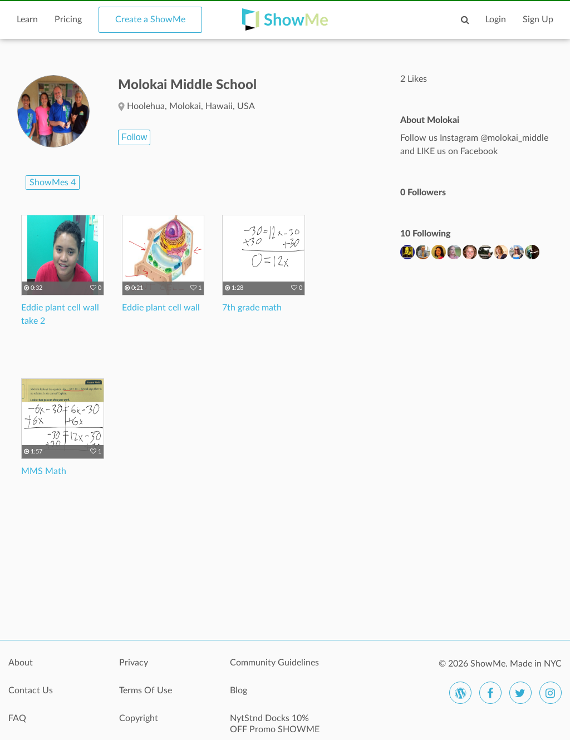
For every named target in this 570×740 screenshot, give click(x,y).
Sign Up (538, 19)
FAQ (17, 718)
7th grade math (252, 307)
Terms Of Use (145, 690)
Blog (238, 690)
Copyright (138, 718)
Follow (134, 137)
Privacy (133, 662)
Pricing (68, 19)
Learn (27, 19)
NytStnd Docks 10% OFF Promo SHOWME (275, 724)
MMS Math (43, 471)
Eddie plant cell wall (161, 307)
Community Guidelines (274, 662)
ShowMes (53, 182)
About (20, 662)
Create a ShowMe (150, 19)
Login (495, 19)
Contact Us (30, 690)
